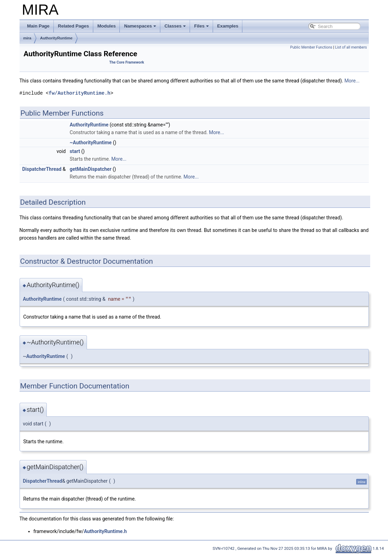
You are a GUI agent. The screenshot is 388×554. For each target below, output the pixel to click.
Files (201, 26)
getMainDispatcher (91, 169)
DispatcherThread (41, 169)
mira (27, 38)
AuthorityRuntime (56, 38)
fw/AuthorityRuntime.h (79, 93)
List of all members (351, 47)
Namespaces (140, 26)
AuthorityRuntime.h (105, 531)
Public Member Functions (311, 47)
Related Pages (73, 26)
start (75, 151)
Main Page (38, 26)
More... (351, 80)
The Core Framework (126, 62)
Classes (175, 26)
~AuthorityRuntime (91, 142)
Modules (106, 26)
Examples (228, 26)
